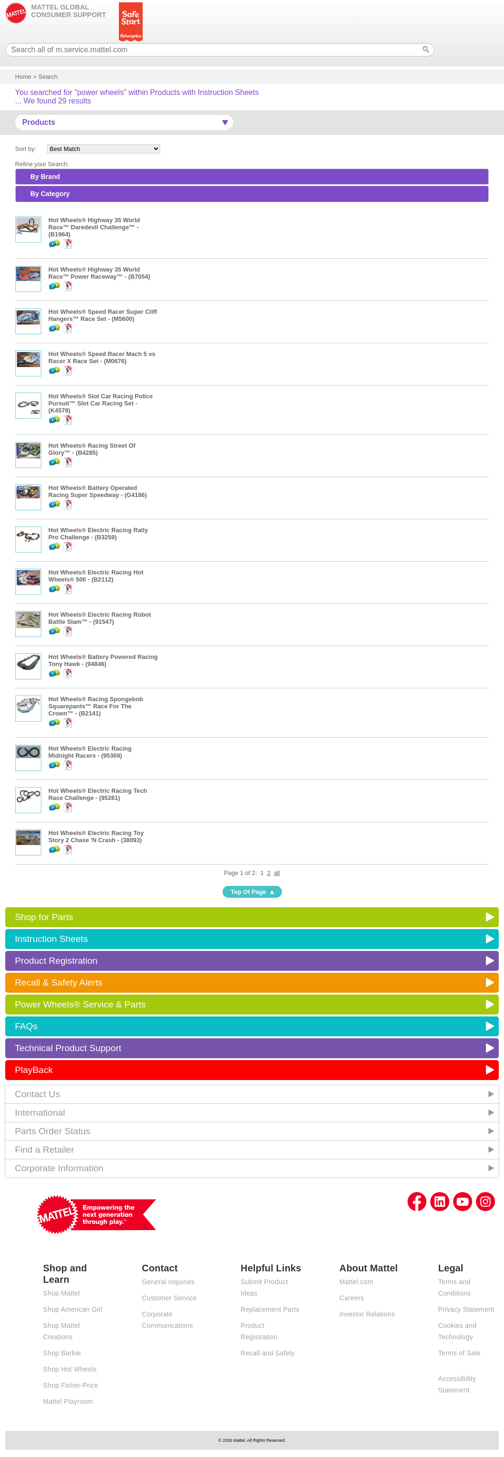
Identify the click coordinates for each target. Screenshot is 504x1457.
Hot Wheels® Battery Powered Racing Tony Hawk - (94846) (103, 660)
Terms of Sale (459, 1353)
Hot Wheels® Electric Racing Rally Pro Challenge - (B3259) (98, 533)
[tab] (252, 177)
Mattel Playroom (68, 1401)
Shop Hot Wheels (70, 1369)
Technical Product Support (68, 1048)
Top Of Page (248, 891)
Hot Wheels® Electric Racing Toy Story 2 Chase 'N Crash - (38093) (96, 836)
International (40, 1113)
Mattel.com (356, 1282)
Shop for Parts (44, 917)
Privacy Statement (466, 1309)
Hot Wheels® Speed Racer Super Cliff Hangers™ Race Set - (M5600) (102, 315)
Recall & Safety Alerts (59, 982)
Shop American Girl (73, 1309)
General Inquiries (168, 1282)
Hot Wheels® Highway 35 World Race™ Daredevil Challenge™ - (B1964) (94, 227)
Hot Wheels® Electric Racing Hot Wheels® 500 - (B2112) (96, 576)
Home (23, 76)
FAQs (26, 1026)
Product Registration (56, 961)
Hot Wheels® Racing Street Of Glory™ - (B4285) (92, 449)
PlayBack (34, 1070)
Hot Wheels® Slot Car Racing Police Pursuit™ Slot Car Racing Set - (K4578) (100, 403)
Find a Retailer (44, 1150)
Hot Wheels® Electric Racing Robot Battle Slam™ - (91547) (99, 618)
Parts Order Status (52, 1131)
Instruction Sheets (51, 939)
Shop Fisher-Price (70, 1385)
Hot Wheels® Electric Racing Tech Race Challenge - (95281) (97, 794)
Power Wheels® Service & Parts (80, 1004)
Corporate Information (59, 1168)
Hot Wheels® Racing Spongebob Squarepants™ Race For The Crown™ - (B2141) (95, 706)
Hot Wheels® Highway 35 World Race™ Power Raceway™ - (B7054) (99, 273)
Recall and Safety (268, 1353)
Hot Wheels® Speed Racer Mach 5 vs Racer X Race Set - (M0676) (101, 357)
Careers (351, 1298)
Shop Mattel (61, 1293)
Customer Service (169, 1298)
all (277, 872)
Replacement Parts (270, 1309)
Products (38, 122)
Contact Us (37, 1094)
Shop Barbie (62, 1353)
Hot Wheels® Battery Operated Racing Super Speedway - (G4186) (97, 491)
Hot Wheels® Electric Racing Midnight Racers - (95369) (90, 752)
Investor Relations (367, 1314)
